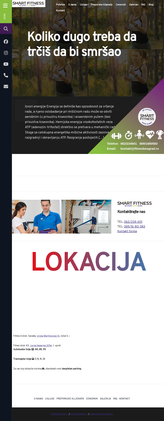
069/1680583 (148, 143)
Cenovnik (121, 4)
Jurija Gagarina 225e (41, 345)
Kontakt (60, 10)
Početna (60, 4)
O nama (72, 4)
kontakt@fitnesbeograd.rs (140, 148)
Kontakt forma (127, 231)
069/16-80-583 (134, 227)
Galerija (133, 4)
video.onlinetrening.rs (101, 414)
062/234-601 (133, 222)
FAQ (143, 4)
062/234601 (128, 143)
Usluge (83, 4)
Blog (151, 4)
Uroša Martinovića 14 (48, 336)
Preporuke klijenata (101, 4)
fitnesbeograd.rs (59, 414)
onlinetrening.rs (79, 414)
